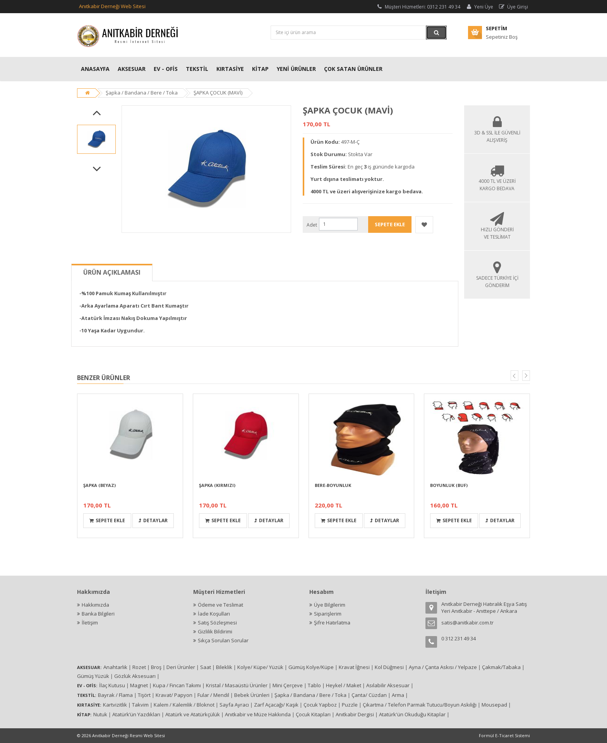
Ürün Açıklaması (112, 272)
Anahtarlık (115, 667)
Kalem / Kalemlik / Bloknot (184, 704)
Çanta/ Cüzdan (369, 694)
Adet (312, 225)
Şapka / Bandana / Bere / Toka (142, 92)
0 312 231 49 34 (458, 638)
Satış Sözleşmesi (217, 622)
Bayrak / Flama (115, 694)
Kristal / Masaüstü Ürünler (236, 685)
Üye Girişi (513, 6)
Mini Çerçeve (288, 685)
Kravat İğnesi (354, 667)
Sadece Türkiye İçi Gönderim (497, 278)
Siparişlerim (327, 613)
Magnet (139, 685)
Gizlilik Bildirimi (215, 631)
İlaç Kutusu (112, 685)
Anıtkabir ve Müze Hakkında (258, 714)
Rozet (139, 667)
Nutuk (100, 714)
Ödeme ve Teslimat (220, 604)
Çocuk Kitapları (313, 714)
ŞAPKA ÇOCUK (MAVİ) (218, 92)
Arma (398, 694)
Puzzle (350, 704)
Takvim (140, 704)
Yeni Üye (479, 6)
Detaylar (153, 520)
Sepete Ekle (107, 520)
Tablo (314, 685)
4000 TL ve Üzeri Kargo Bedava (497, 181)
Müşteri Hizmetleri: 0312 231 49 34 (418, 6)
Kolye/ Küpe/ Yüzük (260, 667)
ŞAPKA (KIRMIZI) (217, 485)
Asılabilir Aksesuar (388, 685)
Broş (156, 667)
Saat (205, 667)
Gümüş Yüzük (93, 675)
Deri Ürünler (180, 667)
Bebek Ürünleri (251, 694)
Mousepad (494, 704)
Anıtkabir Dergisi (355, 714)
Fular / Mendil (213, 694)
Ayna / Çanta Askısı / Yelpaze (443, 667)
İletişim (90, 622)
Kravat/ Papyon (174, 694)
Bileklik (224, 667)
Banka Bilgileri (98, 613)
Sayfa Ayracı (234, 704)
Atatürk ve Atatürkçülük (192, 714)
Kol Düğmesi (389, 667)
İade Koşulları (214, 613)
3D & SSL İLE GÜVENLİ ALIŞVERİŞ (497, 132)
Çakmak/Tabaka (501, 667)
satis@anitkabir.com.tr (467, 622)
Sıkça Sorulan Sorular (223, 640)
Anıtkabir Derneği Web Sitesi (112, 6)
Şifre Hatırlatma (332, 622)
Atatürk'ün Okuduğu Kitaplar (412, 714)
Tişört (144, 694)
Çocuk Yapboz (320, 704)
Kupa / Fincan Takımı (177, 685)
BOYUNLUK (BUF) (449, 485)
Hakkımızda (95, 604)
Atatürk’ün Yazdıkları (136, 714)
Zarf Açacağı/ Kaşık (276, 704)
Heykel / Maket (343, 685)
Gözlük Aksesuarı (135, 675)
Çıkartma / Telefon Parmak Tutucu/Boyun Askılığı (420, 704)
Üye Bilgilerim (329, 604)
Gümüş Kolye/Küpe (311, 667)
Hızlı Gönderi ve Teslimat (497, 229)
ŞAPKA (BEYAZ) (99, 485)
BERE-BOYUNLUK (333, 485)
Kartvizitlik (115, 704)
